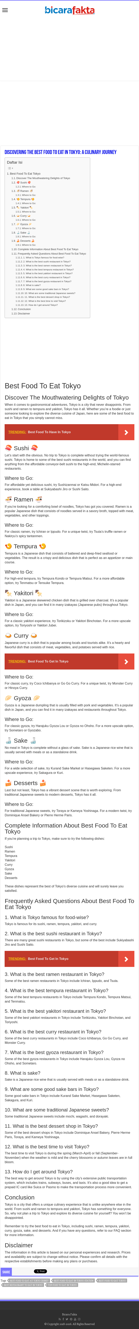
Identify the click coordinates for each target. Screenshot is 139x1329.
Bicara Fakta (69, 1314)
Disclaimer (24, 313)
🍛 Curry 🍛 (23, 215)
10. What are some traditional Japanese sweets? (50, 293)
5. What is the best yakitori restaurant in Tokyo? (48, 273)
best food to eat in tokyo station (73, 1280)
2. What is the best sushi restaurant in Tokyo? (47, 261)
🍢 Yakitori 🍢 (24, 207)
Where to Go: (29, 186)
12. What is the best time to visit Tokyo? (45, 301)
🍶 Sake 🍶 (23, 232)
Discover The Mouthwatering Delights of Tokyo (43, 178)
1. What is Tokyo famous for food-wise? (43, 257)
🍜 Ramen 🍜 (24, 190)
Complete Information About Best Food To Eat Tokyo (48, 249)
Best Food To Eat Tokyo (25, 173)
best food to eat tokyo (112, 1280)
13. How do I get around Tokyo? (41, 305)
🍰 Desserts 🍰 (25, 240)
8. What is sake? (32, 285)
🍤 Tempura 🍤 (25, 199)
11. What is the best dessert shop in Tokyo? (47, 297)
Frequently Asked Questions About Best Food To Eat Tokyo (52, 253)
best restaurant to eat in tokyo (23, 1285)
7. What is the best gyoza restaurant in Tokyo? (47, 281)
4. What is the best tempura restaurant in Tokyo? (48, 269)
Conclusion (24, 309)
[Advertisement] (69, 49)
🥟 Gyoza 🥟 (24, 224)
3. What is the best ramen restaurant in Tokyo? (47, 265)
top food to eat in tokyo (62, 1285)
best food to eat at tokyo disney (29, 1280)
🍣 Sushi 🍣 (23, 182)
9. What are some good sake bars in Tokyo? (46, 289)
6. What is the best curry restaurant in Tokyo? (46, 277)
